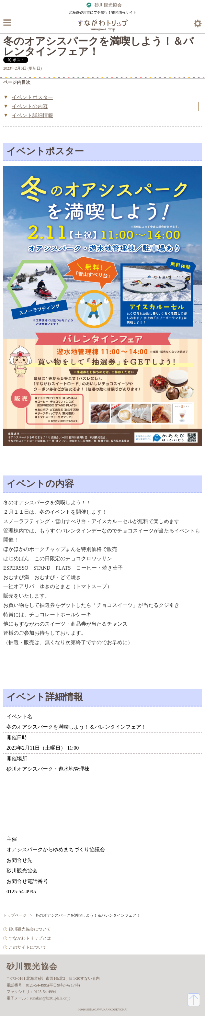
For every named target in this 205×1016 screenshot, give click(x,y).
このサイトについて (28, 947)
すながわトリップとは (30, 938)
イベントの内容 (30, 106)
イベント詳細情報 (32, 115)
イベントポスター (32, 97)
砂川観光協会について (30, 929)
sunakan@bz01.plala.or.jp (50, 998)
